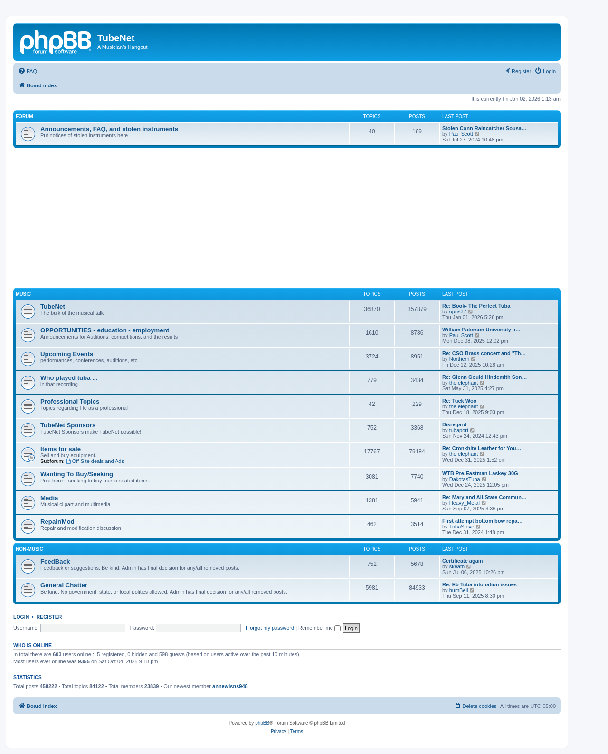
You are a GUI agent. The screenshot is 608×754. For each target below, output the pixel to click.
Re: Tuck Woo (459, 401)
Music (23, 294)
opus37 (457, 311)
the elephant (463, 383)
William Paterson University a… (481, 329)
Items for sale (60, 448)
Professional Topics (69, 401)
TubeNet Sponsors (67, 425)
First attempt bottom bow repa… (482, 521)
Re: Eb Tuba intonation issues (479, 584)
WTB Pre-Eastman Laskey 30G (480, 473)
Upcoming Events (66, 354)
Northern (459, 359)
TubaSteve (462, 526)
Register (49, 617)
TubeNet (52, 306)
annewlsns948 (230, 686)
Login (21, 617)
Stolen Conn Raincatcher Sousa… (484, 128)
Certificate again (462, 561)
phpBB (262, 723)
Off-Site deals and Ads (95, 461)
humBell (458, 590)
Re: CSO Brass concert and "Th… (484, 353)
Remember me (319, 628)
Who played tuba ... (68, 377)
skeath (457, 566)
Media (49, 497)
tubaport (458, 430)
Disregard (454, 424)
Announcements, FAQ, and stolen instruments (109, 128)
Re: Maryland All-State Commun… (484, 497)
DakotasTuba (464, 479)
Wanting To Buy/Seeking (76, 474)
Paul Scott (461, 134)
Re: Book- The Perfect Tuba (476, 306)
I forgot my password (270, 628)
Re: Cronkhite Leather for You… (481, 448)
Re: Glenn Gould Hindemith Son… (484, 377)
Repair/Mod (57, 521)
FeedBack (55, 561)
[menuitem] (27, 71)
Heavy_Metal (464, 503)
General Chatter (63, 585)
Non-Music (29, 549)
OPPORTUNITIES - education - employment (104, 330)
